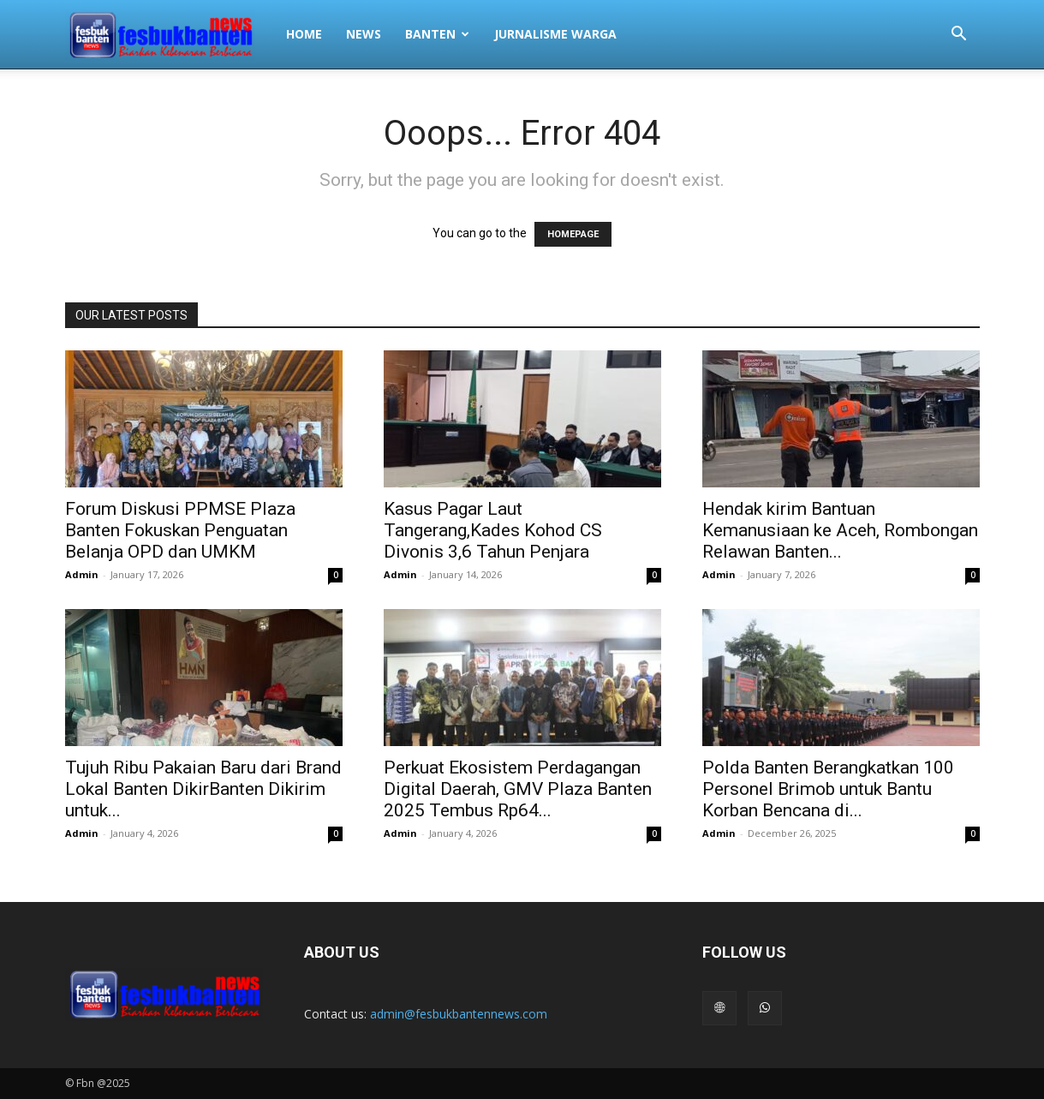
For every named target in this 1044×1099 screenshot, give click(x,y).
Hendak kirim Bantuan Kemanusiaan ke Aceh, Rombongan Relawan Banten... (840, 530)
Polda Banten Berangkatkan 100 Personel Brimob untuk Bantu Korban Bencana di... (828, 789)
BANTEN (437, 34)
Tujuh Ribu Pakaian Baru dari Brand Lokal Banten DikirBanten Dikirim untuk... (203, 789)
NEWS (363, 34)
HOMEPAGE (573, 234)
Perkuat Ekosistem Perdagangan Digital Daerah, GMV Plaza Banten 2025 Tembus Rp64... (518, 789)
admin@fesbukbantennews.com (458, 1014)
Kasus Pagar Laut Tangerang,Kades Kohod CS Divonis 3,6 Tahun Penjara (493, 530)
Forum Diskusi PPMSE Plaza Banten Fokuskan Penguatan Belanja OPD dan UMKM (180, 530)
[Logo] (169, 34)
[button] (959, 35)
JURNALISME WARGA (555, 34)
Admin (81, 574)
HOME (304, 34)
